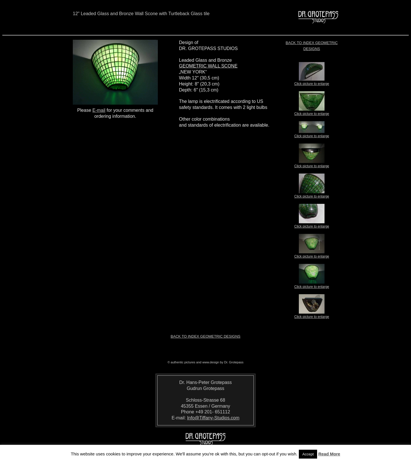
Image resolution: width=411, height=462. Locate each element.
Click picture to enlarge (311, 82)
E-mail (98, 110)
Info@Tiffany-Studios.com (213, 417)
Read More (329, 453)
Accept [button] (308, 454)
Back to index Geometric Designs (205, 336)
